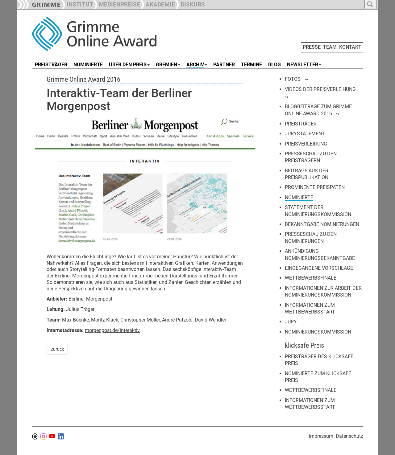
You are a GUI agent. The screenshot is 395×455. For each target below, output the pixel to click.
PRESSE (312, 47)
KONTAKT (350, 47)
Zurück (57, 349)
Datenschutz (349, 436)
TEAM (330, 47)
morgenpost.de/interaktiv (112, 330)
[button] (116, 4)
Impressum (321, 436)
